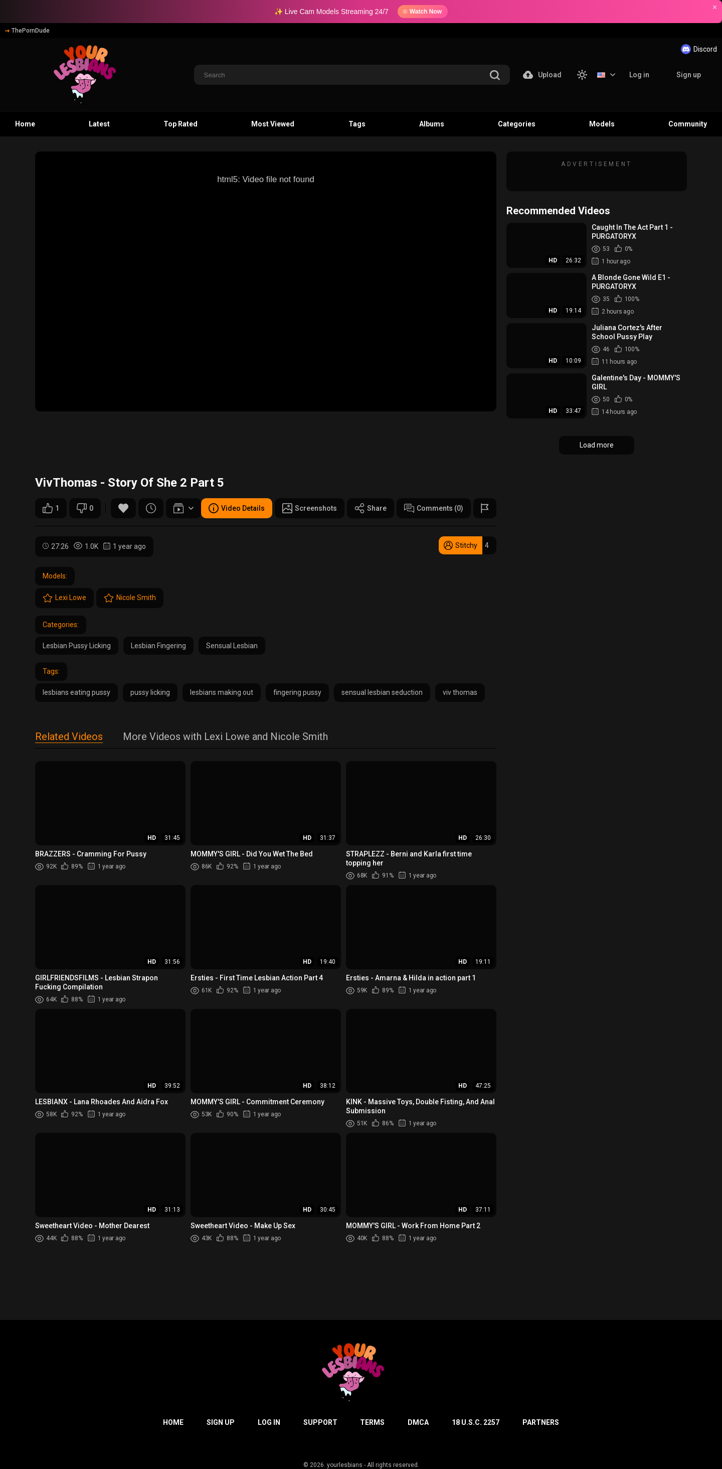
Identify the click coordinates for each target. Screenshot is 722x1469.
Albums (431, 124)
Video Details (237, 508)
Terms (372, 1422)
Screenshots (309, 508)
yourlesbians (345, 1464)
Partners (540, 1422)
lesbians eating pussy (76, 692)
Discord (699, 49)
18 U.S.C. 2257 (475, 1422)
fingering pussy (297, 692)
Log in (639, 75)
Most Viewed (272, 124)
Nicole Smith (130, 598)
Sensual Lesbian (232, 646)
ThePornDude (27, 30)
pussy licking (150, 692)
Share (370, 508)
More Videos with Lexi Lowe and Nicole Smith (225, 737)
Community (687, 124)
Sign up (688, 75)
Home (25, 124)
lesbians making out (221, 692)
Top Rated (180, 124)
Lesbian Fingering (158, 646)
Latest (99, 124)
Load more (597, 445)
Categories (516, 124)
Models (602, 124)
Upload (542, 75)
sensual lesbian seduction (382, 692)
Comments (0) (433, 508)
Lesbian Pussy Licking (77, 646)
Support (320, 1422)
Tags (357, 124)
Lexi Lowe (64, 598)
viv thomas (460, 692)
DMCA (418, 1422)
